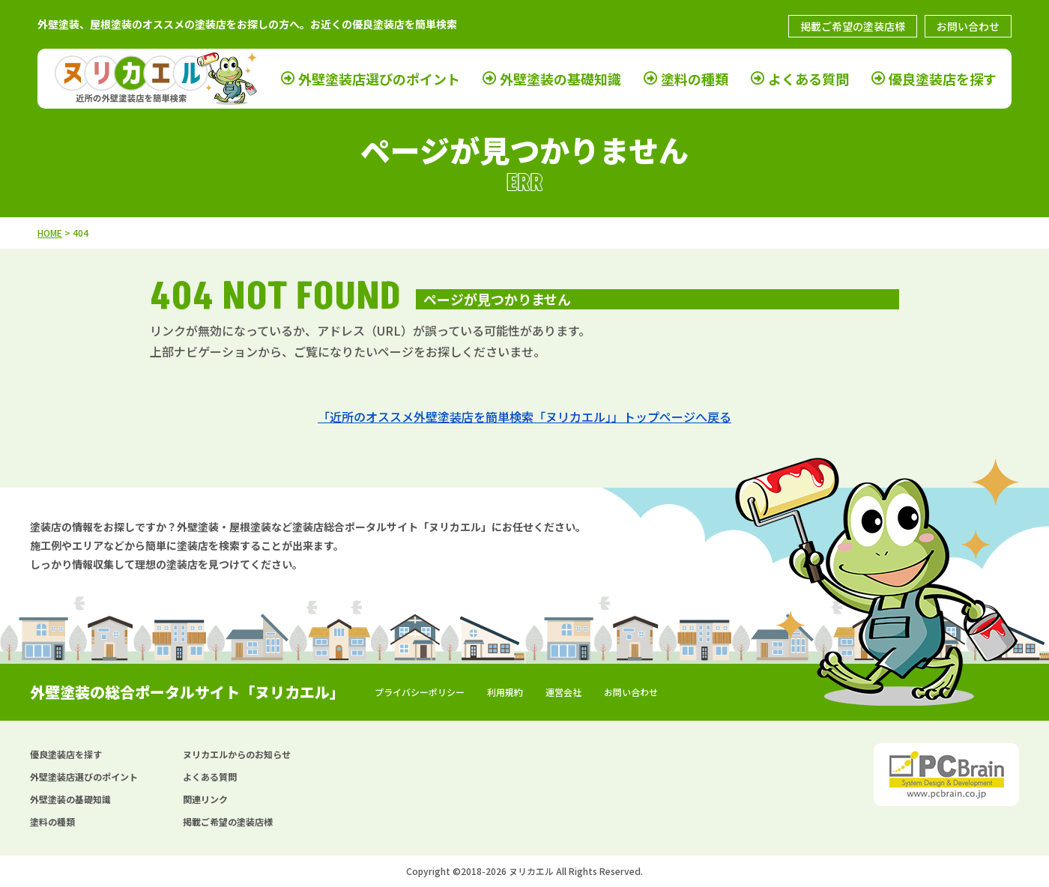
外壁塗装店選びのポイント (379, 78)
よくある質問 (808, 78)
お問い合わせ (968, 26)
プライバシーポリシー (420, 691)
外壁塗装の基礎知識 (560, 78)
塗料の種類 (694, 78)
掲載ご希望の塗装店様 (852, 26)
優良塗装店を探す (943, 78)
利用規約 (505, 691)
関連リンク (205, 799)
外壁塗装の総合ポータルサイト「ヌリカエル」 (187, 692)
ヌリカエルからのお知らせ (237, 754)
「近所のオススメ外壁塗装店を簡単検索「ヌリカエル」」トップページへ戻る (524, 417)
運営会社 (563, 691)
